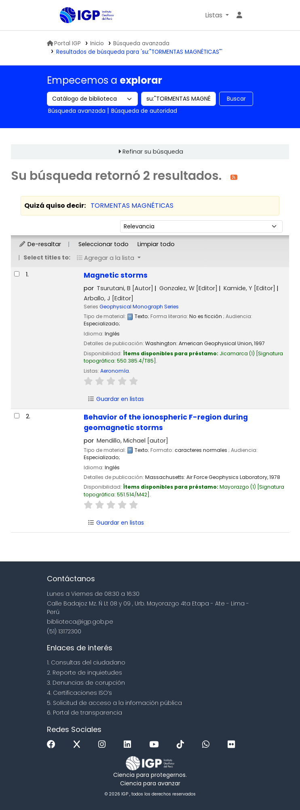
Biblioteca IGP (80, 31)
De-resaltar (40, 244)
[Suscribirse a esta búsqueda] (233, 177)
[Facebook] (53, 744)
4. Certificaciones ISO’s (79, 693)
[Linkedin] (129, 744)
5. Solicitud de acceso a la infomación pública (114, 703)
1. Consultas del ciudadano (86, 662)
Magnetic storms (116, 275)
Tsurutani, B (125, 288)
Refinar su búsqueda (153, 152)
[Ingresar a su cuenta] (239, 15)
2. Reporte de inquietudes (84, 673)
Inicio (97, 43)
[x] (79, 744)
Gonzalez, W (188, 288)
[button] (217, 15)
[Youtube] (156, 744)
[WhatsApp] (207, 744)
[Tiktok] (182, 744)
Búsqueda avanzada (141, 43)
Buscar (236, 99)
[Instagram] (104, 744)
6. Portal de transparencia (84, 713)
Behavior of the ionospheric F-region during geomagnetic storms (166, 422)
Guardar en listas (115, 399)
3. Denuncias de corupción (86, 683)
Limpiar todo (156, 244)
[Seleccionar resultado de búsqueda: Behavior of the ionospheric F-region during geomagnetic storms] (16, 415)
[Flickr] (233, 744)
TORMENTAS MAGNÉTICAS (132, 205)
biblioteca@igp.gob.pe (80, 622)
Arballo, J (108, 298)
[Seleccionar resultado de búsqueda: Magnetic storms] (16, 273)
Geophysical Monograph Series (139, 306)
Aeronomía (114, 370)
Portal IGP (64, 43)
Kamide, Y (249, 288)
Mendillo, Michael (132, 441)
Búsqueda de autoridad (144, 111)
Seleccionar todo (103, 244)
